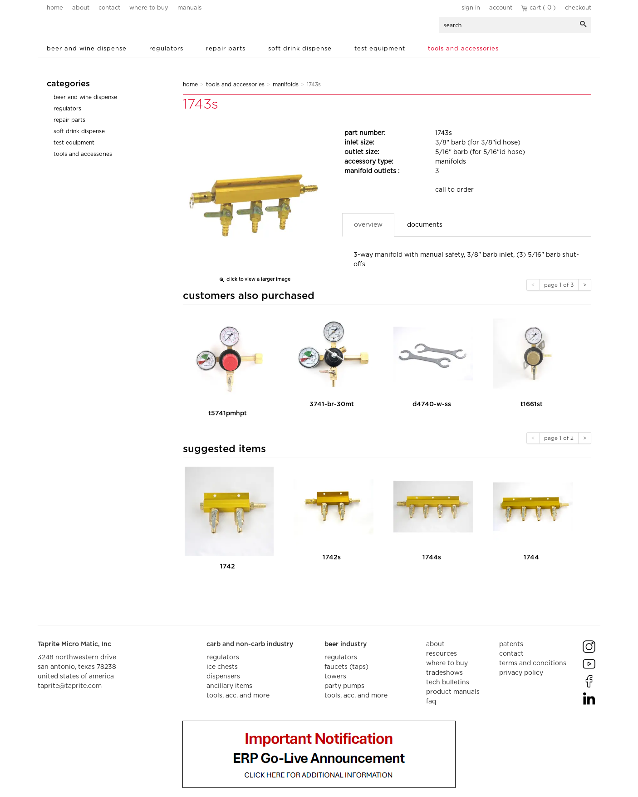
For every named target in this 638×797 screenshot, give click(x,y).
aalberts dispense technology (101, 27)
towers (335, 676)
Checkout (578, 8)
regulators (222, 657)
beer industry (345, 644)
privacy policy (521, 673)
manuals (189, 8)
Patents (511, 644)
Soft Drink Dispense (300, 49)
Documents (424, 225)
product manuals (453, 692)
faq (431, 701)
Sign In (470, 8)
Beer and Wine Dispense (87, 49)
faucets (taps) (346, 667)
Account (500, 8)
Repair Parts (225, 49)
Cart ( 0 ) (538, 8)
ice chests (222, 667)
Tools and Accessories (463, 49)
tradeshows (444, 673)
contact (109, 8)
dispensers (223, 676)
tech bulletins (447, 682)
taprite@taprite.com (70, 686)
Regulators (166, 49)
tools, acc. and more (238, 695)
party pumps (344, 686)
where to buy (148, 8)
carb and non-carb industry (249, 644)
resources (441, 654)
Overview (368, 225)
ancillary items (229, 686)
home (55, 8)
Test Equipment (379, 49)
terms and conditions (532, 663)
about (80, 8)
